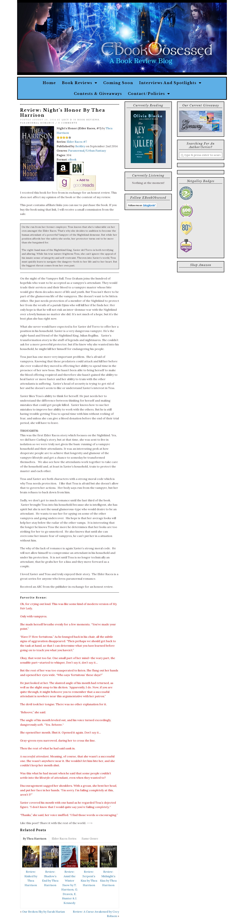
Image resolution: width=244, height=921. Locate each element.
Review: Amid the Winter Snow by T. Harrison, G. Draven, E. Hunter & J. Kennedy (69, 887)
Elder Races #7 (77, 141)
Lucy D (67, 119)
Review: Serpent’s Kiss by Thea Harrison (89, 878)
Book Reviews (79, 83)
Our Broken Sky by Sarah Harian (43, 911)
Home (49, 83)
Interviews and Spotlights (170, 83)
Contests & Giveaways (98, 94)
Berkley (80, 146)
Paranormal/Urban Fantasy (87, 150)
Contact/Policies (149, 94)
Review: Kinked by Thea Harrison (30, 878)
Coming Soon (118, 83)
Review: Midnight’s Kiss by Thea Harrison (108, 878)
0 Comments (67, 123)
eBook (72, 159)
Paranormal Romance (37, 123)
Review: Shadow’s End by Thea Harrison (50, 878)
